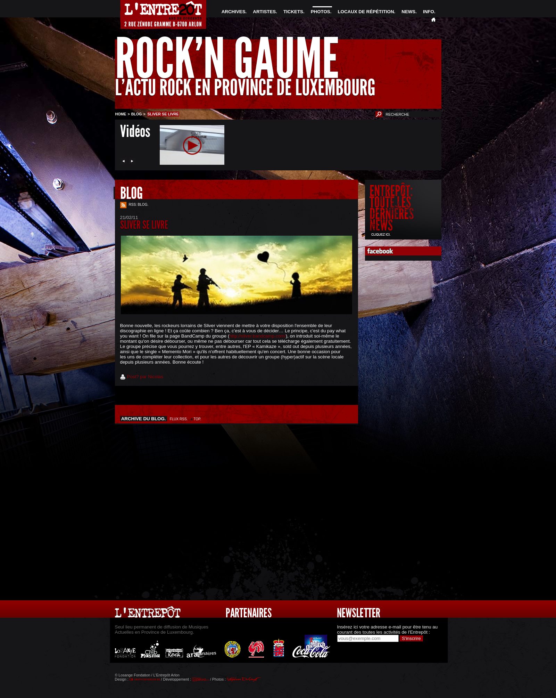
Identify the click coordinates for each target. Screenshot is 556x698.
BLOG (136, 114)
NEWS (408, 11)
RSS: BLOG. (139, 204)
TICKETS (293, 11)
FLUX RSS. (179, 419)
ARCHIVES (234, 11)
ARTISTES (264, 11)
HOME (120, 114)
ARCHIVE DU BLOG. (143, 418)
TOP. (197, 419)
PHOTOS (320, 11)
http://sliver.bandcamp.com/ (257, 336)
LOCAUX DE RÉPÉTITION (366, 11)
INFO (428, 11)
